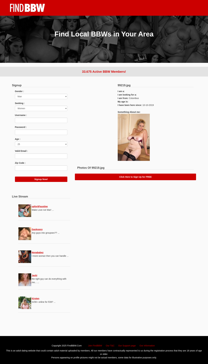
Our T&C (110, 345)
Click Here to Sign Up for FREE (135, 177)
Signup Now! (41, 179)
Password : (21, 127)
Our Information (147, 345)
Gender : (19, 91)
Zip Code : (20, 163)
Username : (21, 115)
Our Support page (127, 345)
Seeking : (20, 103)
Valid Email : (21, 151)
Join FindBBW (95, 345)
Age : (17, 139)
